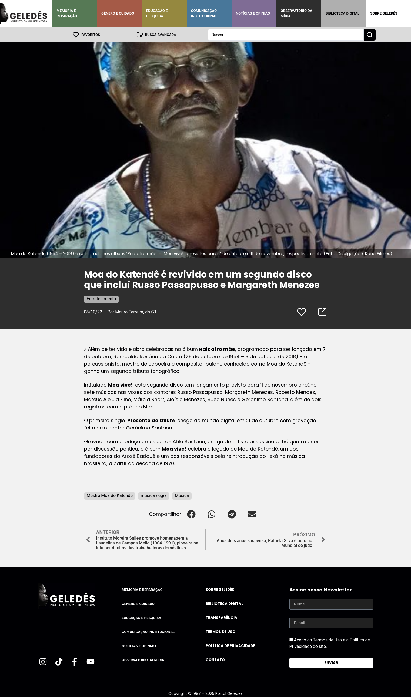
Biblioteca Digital (342, 13)
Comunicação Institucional (204, 13)
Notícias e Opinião (253, 13)
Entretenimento (101, 298)
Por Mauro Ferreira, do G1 (132, 311)
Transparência (221, 617)
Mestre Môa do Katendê (110, 495)
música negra (154, 495)
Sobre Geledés (383, 13)
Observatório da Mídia (296, 13)
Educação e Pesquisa (157, 13)
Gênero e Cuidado (117, 13)
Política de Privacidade (230, 645)
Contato (215, 659)
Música (182, 495)
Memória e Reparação (66, 13)
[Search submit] (370, 34)
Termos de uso (220, 631)
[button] (191, 514)
